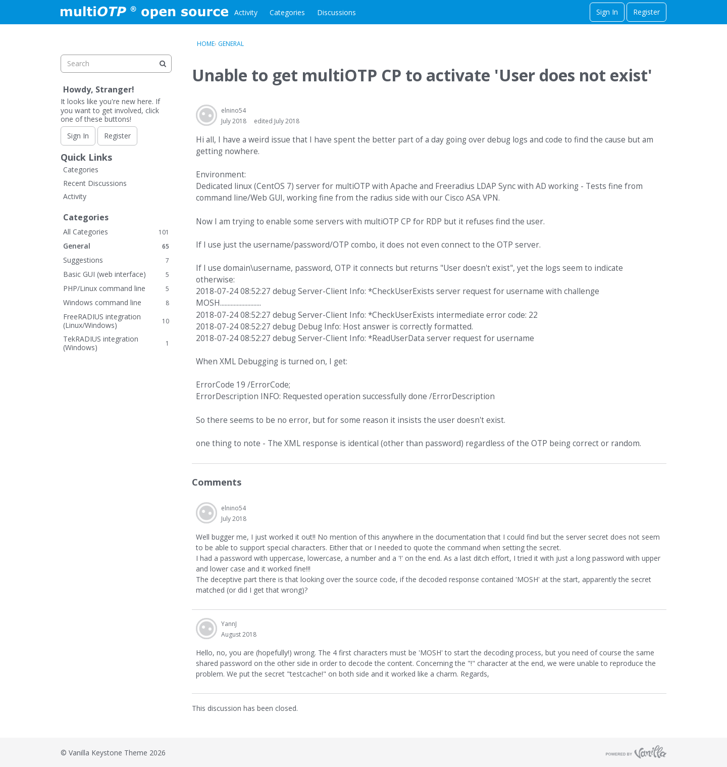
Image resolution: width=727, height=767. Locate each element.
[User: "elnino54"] (206, 115)
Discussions (336, 12)
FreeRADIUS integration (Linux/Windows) (116, 321)
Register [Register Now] (117, 135)
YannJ (229, 623)
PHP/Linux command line (116, 288)
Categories (287, 12)
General (116, 246)
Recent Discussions (95, 183)
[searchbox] (116, 64)
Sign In (607, 12)
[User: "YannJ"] (206, 628)
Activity (245, 12)
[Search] (162, 64)
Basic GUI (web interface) (116, 274)
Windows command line (116, 302)
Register (646, 12)
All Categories (116, 231)
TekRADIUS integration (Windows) (116, 343)
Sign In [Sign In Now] (78, 135)
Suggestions (116, 260)
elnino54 (233, 110)
